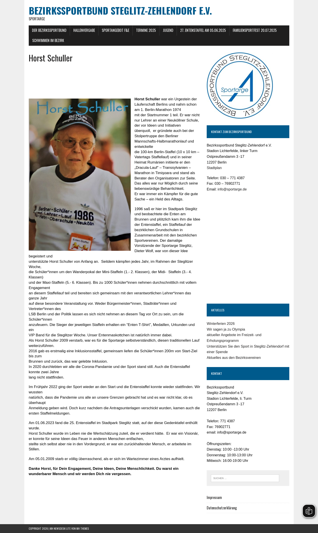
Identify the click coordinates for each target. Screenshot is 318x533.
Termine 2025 (146, 30)
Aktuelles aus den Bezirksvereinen (234, 358)
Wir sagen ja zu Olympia (226, 329)
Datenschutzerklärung (222, 507)
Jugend (168, 30)
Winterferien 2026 (221, 324)
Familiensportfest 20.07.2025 (255, 30)
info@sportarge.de (232, 189)
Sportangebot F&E (115, 30)
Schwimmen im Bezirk (48, 40)
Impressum (214, 497)
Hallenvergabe (84, 30)
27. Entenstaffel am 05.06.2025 (203, 30)
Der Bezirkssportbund (49, 30)
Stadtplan (214, 168)
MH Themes (82, 528)
